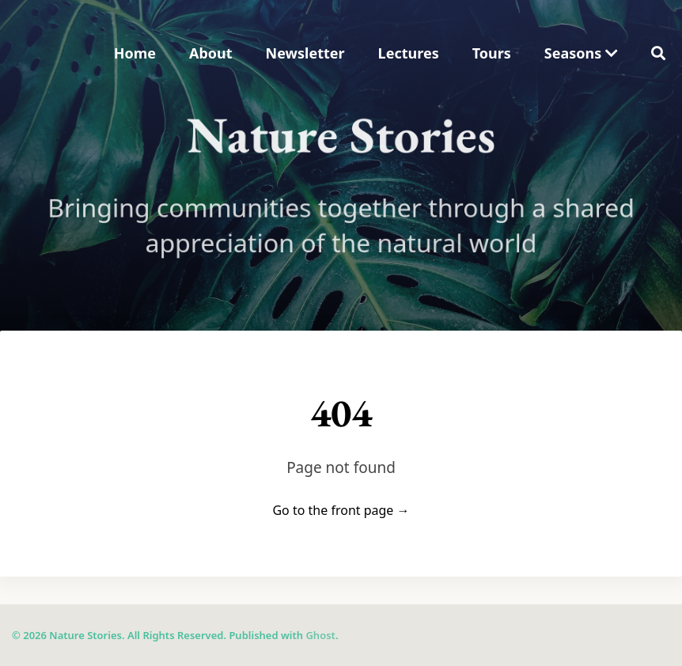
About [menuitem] (211, 53)
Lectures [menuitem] (408, 53)
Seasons (581, 53)
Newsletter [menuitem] (305, 53)
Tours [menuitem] (491, 53)
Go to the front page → (340, 510)
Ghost (320, 635)
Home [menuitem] (135, 53)
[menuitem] (581, 53)
